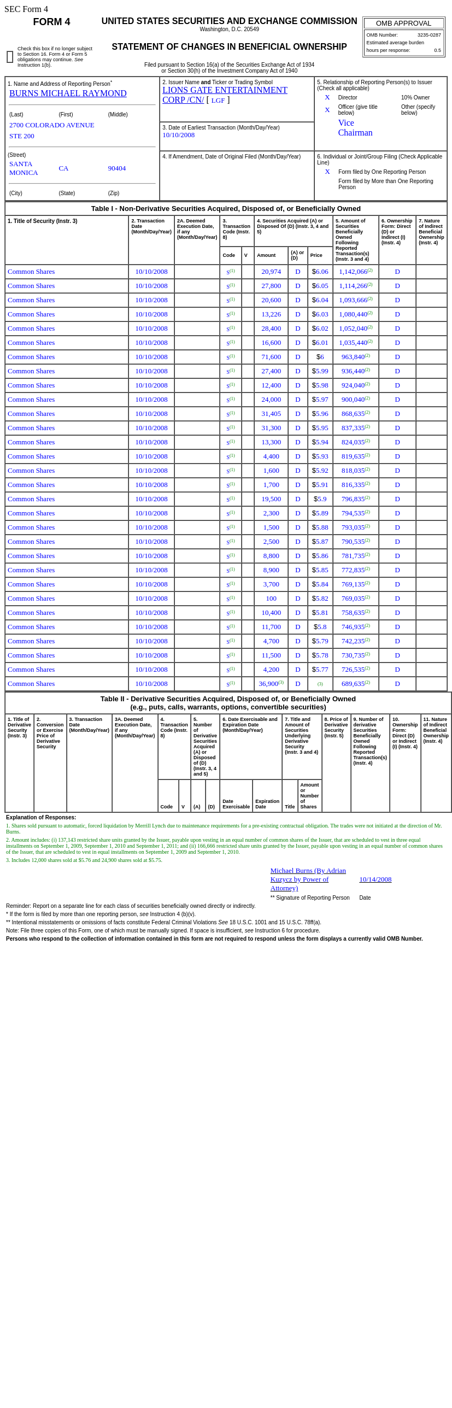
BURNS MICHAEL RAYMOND (68, 93)
